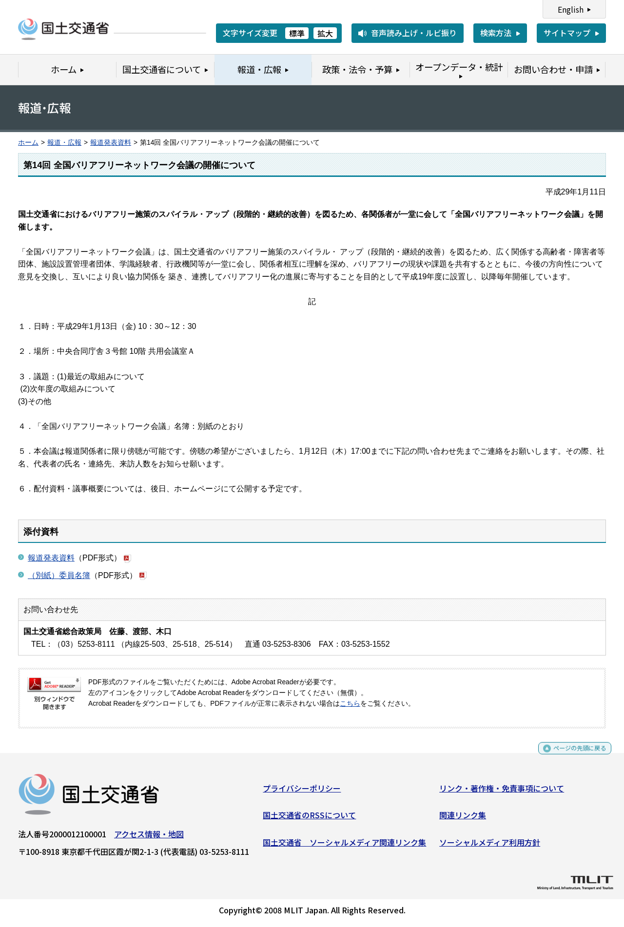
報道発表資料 (110, 142)
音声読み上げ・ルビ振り (414, 33)
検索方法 (495, 33)
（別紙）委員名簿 (59, 575)
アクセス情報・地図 (149, 837)
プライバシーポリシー (302, 791)
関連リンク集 (462, 819)
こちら (350, 703)
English (571, 9)
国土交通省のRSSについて (309, 819)
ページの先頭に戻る (571, 756)
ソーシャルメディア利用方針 (489, 845)
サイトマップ (567, 33)
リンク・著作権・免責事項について (501, 791)
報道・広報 (64, 142)
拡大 (325, 33)
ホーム (28, 142)
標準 (297, 33)
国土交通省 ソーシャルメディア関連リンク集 (344, 845)
